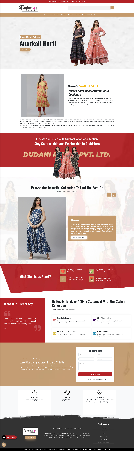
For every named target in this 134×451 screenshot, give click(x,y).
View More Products (79, 237)
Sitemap (82, 15)
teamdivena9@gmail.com (58, 1)
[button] (10, 43)
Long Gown (103, 430)
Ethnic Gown (103, 436)
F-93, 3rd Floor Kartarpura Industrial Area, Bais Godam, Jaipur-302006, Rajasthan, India (99, 402)
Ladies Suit (72, 15)
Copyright (26, 449)
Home (47, 15)
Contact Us (91, 15)
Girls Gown (103, 439)
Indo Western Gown (103, 442)
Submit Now (95, 374)
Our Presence (68, 429)
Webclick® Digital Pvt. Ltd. (83, 449)
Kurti (62, 15)
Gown (55, 15)
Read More (25, 49)
